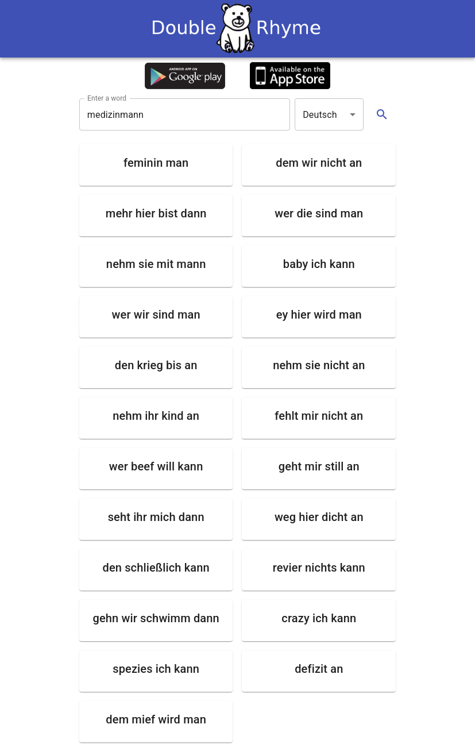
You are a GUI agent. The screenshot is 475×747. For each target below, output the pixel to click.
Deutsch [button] (320, 114)
